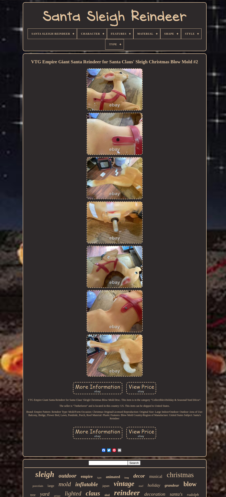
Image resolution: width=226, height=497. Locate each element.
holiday (154, 485)
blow (190, 484)
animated (113, 477)
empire (87, 476)
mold (65, 484)
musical (155, 476)
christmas (180, 475)
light (99, 477)
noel (141, 486)
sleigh (44, 474)
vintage (124, 484)
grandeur (172, 485)
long (126, 477)
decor (139, 476)
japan (105, 486)
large (51, 486)
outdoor (68, 476)
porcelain (37, 486)
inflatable (86, 484)
